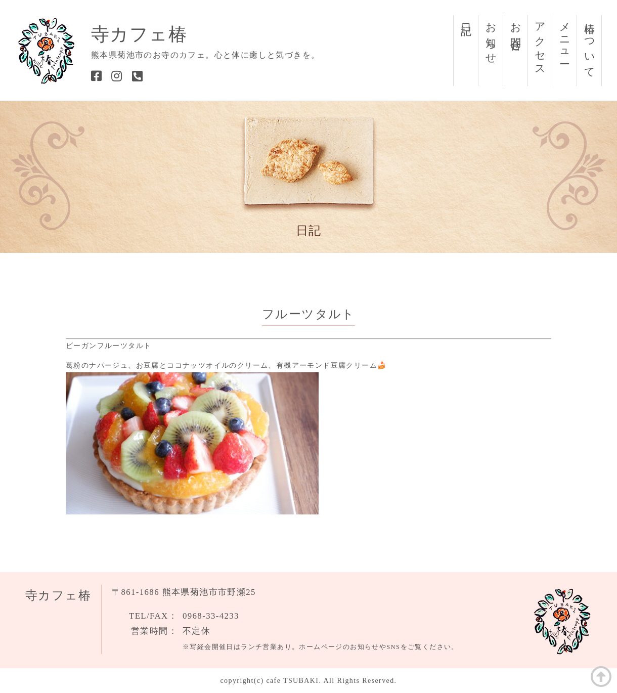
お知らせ (491, 37)
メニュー (565, 37)
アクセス (540, 43)
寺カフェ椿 (139, 34)
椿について (590, 44)
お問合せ (516, 31)
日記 (466, 17)
